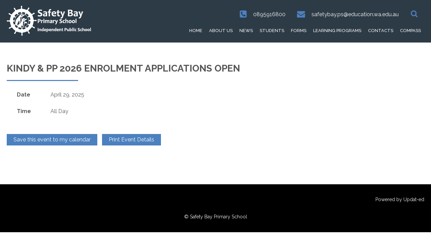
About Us (221, 30)
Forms (298, 30)
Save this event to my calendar (52, 139)
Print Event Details (131, 139)
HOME (195, 30)
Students (272, 30)
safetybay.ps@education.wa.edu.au (355, 14)
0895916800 (269, 14)
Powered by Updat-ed (399, 199)
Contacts (380, 30)
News (246, 30)
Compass (410, 30)
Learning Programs (337, 30)
